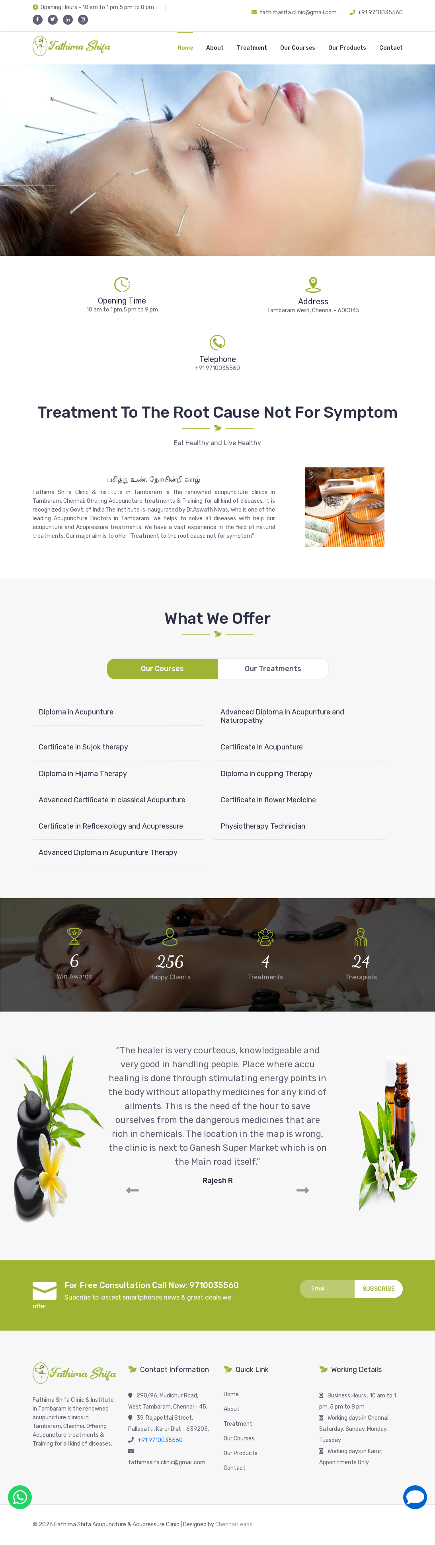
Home (185, 48)
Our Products (347, 48)
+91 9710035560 (380, 12)
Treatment (252, 48)
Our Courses (297, 48)
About (215, 48)
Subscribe (379, 1289)
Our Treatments (273, 668)
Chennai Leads (233, 1524)
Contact (391, 48)
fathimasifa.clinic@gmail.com (294, 12)
